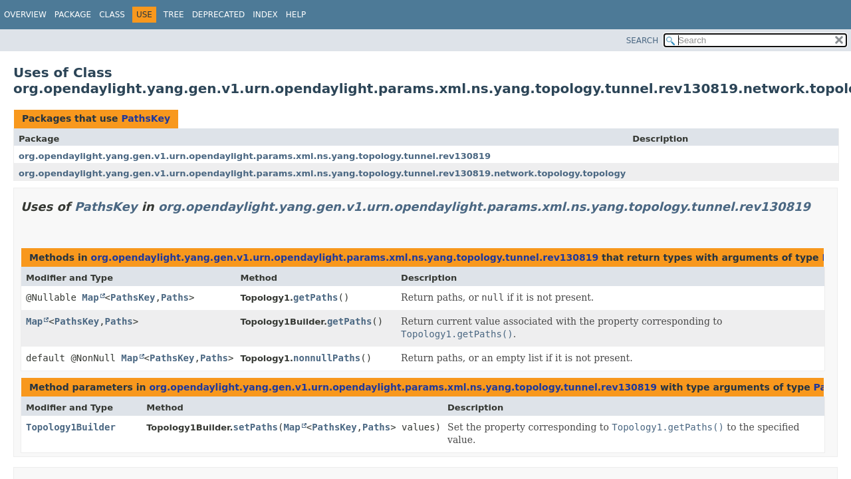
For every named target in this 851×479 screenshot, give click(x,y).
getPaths (315, 297)
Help (296, 14)
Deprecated (218, 14)
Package (73, 14)
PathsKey (145, 118)
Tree (174, 14)
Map (90, 297)
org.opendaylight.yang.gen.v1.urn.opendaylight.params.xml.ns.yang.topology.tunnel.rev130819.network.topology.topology (322, 173)
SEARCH (642, 40)
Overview (25, 14)
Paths (175, 297)
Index (265, 14)
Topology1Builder (71, 427)
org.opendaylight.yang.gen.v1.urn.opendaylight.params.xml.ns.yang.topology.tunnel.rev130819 (255, 156)
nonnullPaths (326, 358)
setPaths (255, 427)
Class (112, 14)
